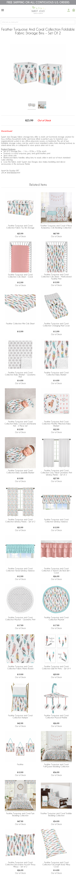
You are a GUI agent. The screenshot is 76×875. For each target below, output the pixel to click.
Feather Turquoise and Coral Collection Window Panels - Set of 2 (20, 520)
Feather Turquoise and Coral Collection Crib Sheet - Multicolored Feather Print (56, 276)
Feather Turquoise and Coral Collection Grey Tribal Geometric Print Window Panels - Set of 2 (56, 472)
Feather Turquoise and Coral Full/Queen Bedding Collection (56, 765)
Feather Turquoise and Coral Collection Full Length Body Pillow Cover (56, 864)
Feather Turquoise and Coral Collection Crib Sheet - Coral (20, 276)
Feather (20, 764)
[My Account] (68, 10)
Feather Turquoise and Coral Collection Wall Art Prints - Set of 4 (56, 667)
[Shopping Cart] (73, 10)
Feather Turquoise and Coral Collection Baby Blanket (56, 373)
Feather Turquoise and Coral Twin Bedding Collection (20, 814)
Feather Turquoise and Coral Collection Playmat (56, 618)
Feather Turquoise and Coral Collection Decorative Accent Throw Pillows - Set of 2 (20, 864)
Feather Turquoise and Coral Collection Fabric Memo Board (20, 667)
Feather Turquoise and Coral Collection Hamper (20, 716)
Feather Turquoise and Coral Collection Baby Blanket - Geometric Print (20, 374)
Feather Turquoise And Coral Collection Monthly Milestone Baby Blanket (56, 423)
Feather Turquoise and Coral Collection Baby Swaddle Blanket (20, 471)
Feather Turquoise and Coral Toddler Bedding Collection (56, 814)
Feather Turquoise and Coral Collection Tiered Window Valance (20, 569)
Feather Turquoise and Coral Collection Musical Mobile (56, 716)
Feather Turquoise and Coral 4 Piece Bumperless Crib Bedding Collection (56, 227)
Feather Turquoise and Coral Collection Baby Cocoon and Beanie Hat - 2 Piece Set (20, 423)
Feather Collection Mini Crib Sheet (20, 323)
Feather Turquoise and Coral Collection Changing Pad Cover (56, 324)
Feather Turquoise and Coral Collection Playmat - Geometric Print (20, 618)
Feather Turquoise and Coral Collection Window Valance (56, 520)
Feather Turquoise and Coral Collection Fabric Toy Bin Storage (20, 227)
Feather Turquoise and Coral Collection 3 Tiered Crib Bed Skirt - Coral (56, 570)
